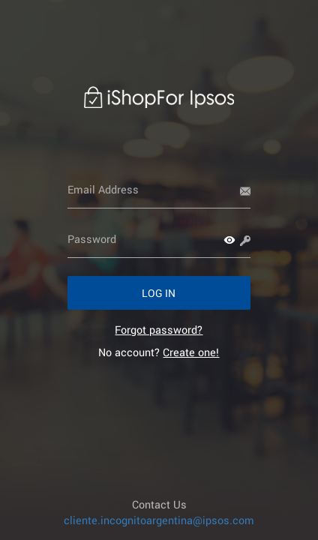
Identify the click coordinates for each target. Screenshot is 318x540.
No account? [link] (158, 352)
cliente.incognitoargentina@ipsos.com (159, 520)
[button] (230, 240)
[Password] (159, 239)
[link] (158, 329)
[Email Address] (159, 189)
